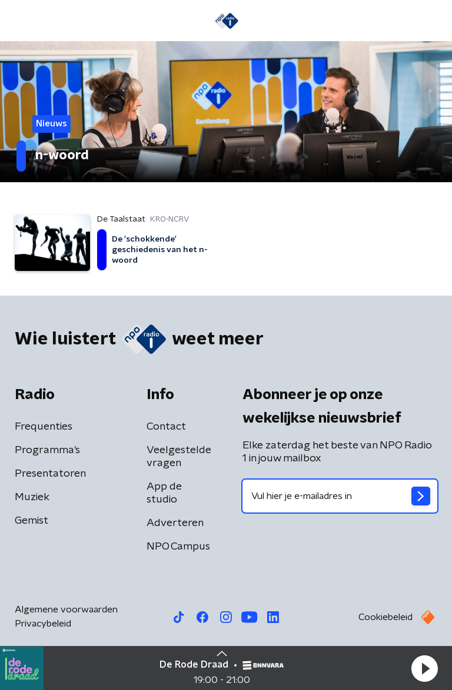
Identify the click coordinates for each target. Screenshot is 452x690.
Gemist (31, 520)
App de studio (164, 493)
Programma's (47, 450)
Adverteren (175, 523)
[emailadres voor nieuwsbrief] (339, 496)
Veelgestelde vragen (179, 456)
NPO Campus (178, 546)
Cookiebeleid (385, 617)
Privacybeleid (43, 623)
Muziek (32, 497)
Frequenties (43, 426)
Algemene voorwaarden (66, 609)
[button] (424, 668)
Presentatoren (50, 473)
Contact (166, 426)
